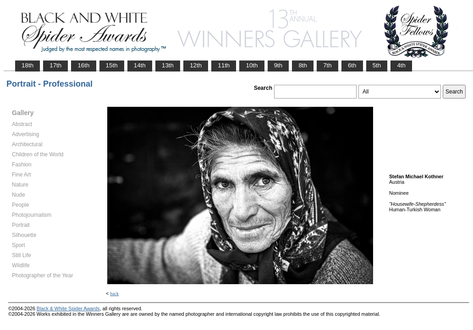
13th (168, 65)
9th (278, 65)
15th (112, 65)
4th (401, 65)
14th (140, 65)
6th (352, 65)
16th (83, 65)
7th (327, 65)
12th (196, 65)
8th (302, 65)
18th (27, 65)
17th (55, 65)
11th (224, 65)
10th (252, 65)
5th (377, 65)
